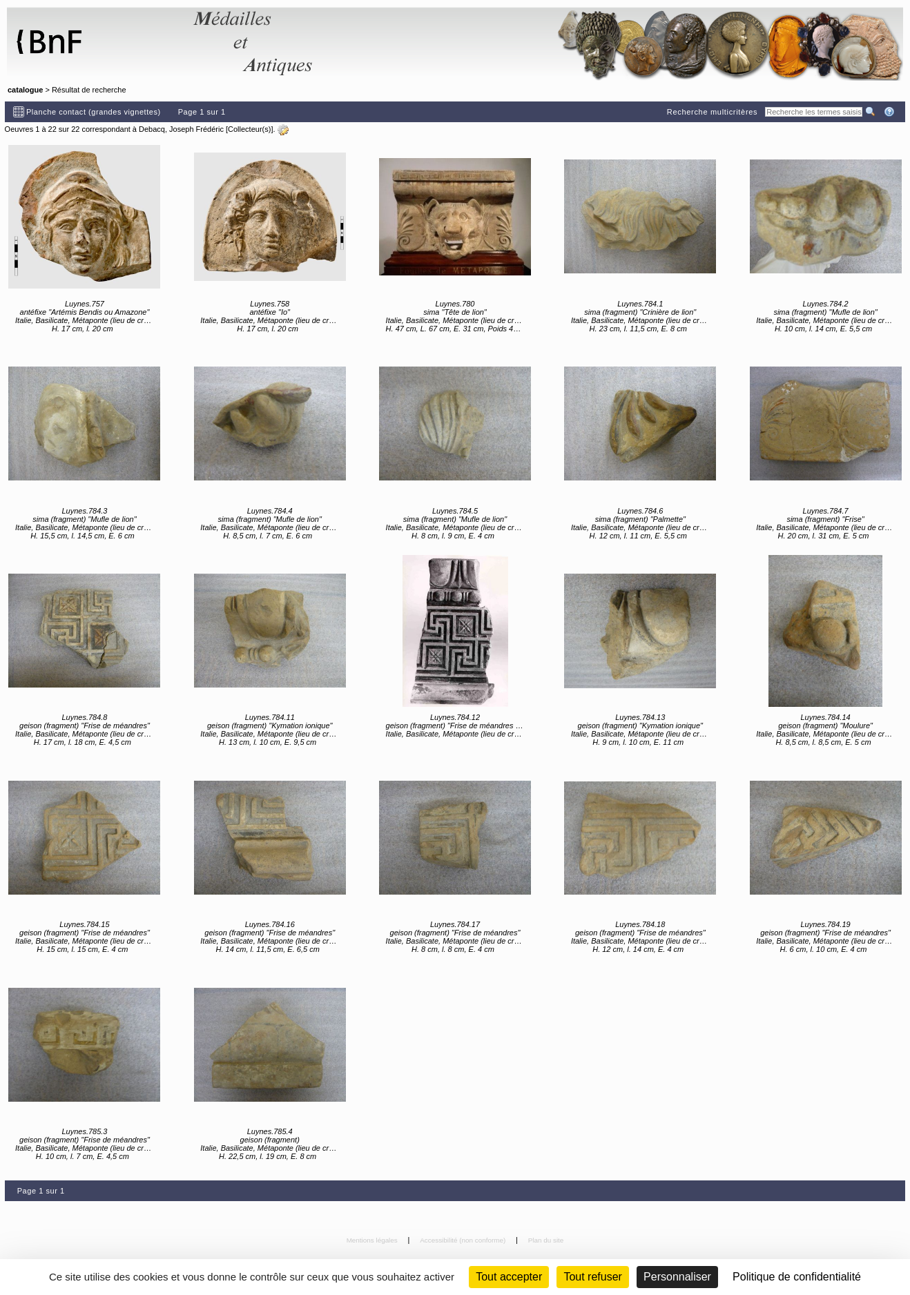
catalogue (25, 90)
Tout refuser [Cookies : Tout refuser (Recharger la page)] (592, 1277)
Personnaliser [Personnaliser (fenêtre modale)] (677, 1277)
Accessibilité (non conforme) (463, 1240)
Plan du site (546, 1240)
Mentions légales (373, 1240)
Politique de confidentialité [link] (797, 1277)
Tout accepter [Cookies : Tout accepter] (509, 1277)
